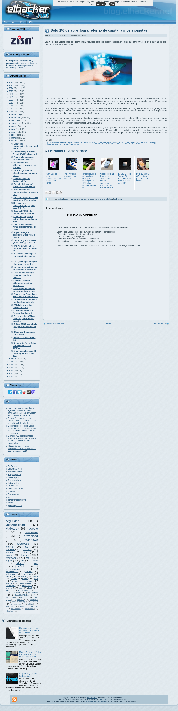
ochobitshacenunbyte (17, 500)
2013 (11, 367)
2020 (11, 100)
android (10, 546)
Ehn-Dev (34, 606)
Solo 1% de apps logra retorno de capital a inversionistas (98, 31)
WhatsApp (11, 558)
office (35, 576)
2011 (11, 373)
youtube (28, 572)
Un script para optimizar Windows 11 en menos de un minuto (29, 630)
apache (9, 583)
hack (36, 579)
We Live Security (15, 472)
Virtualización (16, 604)
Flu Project (12, 466)
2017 (11, 109)
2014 (11, 365)
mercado (91, 199)
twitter (20, 563)
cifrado (23, 566)
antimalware (29, 609)
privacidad (31, 536)
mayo (14, 132)
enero (14, 359)
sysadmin (27, 574)
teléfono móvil (118, 199)
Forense (17, 593)
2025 (11, 85)
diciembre (15, 114)
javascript (10, 585)
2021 (11, 97)
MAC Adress (15, 609)
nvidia (9, 555)
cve (27, 546)
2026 (11, 82)
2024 (11, 88)
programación (15, 569)
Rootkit (35, 602)
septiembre (16, 123)
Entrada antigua (160, 324)
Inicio (108, 324)
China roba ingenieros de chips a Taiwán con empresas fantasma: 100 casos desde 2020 (22, 448)
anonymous (23, 590)
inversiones (74, 199)
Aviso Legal (103, 699)
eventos (9, 588)
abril (13, 135)
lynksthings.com (15, 505)
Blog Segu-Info (14, 475)
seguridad (14, 521)
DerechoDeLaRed (15, 489)
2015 (11, 362)
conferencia (33, 593)
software (10, 549)
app (36, 563)
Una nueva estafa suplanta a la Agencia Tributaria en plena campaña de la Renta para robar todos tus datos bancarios (22, 411)
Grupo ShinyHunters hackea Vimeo (28, 675)
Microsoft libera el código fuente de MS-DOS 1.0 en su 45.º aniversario (30, 654)
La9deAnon (13, 486)
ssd (28, 558)
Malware (12, 528)
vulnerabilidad (16, 524)
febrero (14, 141)
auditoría (20, 600)
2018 (11, 106)
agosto (14, 126)
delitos (30, 604)
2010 (11, 376)
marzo (14, 138)
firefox (9, 576)
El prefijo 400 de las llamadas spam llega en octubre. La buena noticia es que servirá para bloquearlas (22, 439)
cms (21, 588)
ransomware (23, 544)
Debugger (24, 597)
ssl (36, 590)
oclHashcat (10, 611)
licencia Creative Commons (97, 701)
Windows (31, 540)
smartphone (100, 199)
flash (30, 588)
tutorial (27, 549)
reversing (10, 606)
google (33, 528)
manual (10, 552)
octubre (14, 120)
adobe (14, 579)
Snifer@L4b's (13, 491)
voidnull (11, 503)
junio (13, 129)
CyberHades (13, 483)
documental (10, 597)
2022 (11, 94)
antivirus (16, 581)
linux (27, 552)
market (83, 199)
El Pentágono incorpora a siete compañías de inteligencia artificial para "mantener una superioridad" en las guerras (22, 429)
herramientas (12, 572)
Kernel (25, 579)
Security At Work (15, 469)
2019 (11, 103)
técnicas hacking (19, 602)
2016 (11, 111)
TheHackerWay (14, 480)
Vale (112, 4)
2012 (11, 370)
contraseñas (26, 583)
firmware (22, 576)
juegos (29, 581)
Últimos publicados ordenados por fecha (19, 66)
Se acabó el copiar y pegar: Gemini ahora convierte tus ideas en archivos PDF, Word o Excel (22, 420)
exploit (9, 560)
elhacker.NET (92, 698)
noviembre (16, 117)
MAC (8, 590)
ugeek (10, 497)
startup (109, 199)
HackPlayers (13, 477)
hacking (25, 555)
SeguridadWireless (23, 595)
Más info (101, 4)
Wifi (23, 560)
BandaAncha (13, 494)
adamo (23, 606)
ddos (35, 560)
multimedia (27, 585)
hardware (31, 532)
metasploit (34, 600)
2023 (11, 91)
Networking (11, 574)
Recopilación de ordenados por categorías (21, 62)
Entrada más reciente (55, 324)
